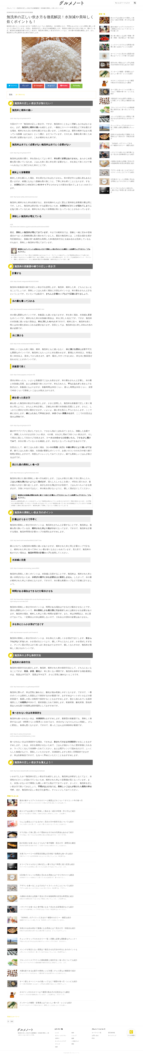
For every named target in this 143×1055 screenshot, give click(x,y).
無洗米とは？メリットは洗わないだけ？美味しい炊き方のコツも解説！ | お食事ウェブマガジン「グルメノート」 (50, 250)
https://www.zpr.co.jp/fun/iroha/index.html (26, 473)
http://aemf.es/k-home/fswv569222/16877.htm (27, 540)
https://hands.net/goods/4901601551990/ (26, 281)
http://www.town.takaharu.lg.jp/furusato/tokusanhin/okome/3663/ (29, 226)
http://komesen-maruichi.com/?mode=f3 (26, 632)
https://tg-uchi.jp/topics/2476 (22, 425)
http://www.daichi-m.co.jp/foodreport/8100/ (26, 687)
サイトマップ (112, 1035)
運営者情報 (111, 1032)
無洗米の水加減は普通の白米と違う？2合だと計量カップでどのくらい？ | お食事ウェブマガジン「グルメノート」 (51, 496)
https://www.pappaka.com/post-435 (24, 375)
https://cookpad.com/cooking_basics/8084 (26, 568)
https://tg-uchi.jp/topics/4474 (22, 118)
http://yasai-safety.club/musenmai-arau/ (26, 197)
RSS (93, 1038)
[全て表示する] (20, 94)
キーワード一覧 (96, 1032)
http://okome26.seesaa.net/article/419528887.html (29, 309)
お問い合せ (95, 1035)
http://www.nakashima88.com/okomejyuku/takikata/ (29, 771)
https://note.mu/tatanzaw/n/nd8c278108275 (27, 343)
